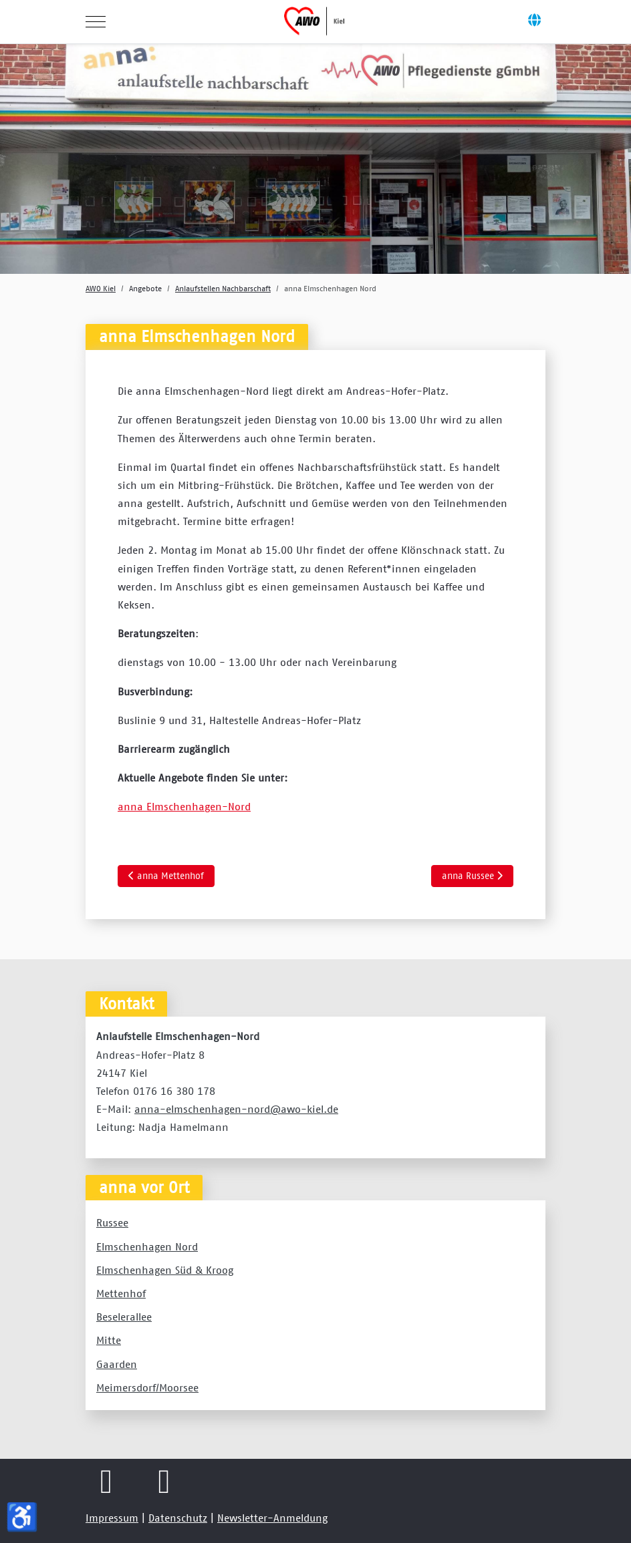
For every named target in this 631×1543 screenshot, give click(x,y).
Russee (112, 1222)
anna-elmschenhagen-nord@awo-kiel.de (236, 1109)
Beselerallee (124, 1317)
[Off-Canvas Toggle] (534, 21)
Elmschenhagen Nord (147, 1246)
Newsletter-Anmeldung (272, 1518)
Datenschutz (177, 1518)
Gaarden (116, 1364)
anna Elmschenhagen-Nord (184, 806)
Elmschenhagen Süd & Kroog (164, 1270)
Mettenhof (121, 1293)
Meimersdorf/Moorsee (147, 1387)
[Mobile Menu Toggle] (96, 21)
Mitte (108, 1340)
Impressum (112, 1518)
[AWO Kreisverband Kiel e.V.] (314, 21)
